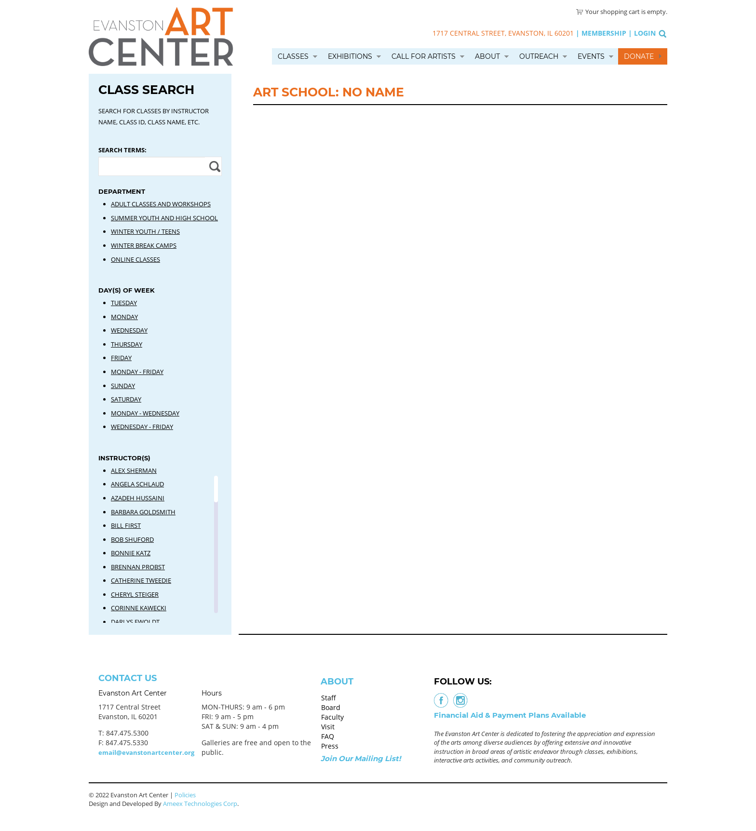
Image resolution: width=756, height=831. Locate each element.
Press (329, 746)
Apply (213, 166)
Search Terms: (122, 150)
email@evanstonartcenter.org (146, 752)
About (487, 56)
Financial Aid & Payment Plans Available (510, 715)
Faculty (332, 717)
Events (591, 56)
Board (330, 707)
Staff (328, 697)
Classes (293, 56)
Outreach (538, 56)
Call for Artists (424, 56)
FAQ (327, 736)
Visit (328, 726)
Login (645, 33)
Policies (185, 795)
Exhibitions (350, 56)
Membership (603, 33)
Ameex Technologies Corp (200, 803)
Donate (639, 56)
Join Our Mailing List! (361, 758)
